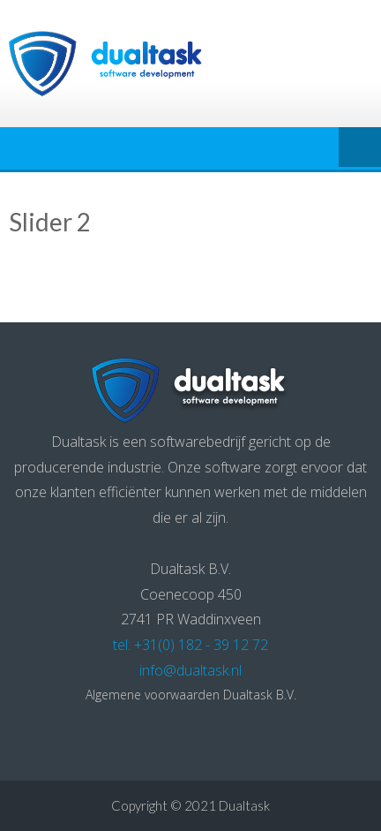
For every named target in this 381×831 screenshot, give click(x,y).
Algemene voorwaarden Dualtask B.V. (191, 694)
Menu (360, 148)
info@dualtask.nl (190, 670)
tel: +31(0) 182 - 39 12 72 (190, 644)
